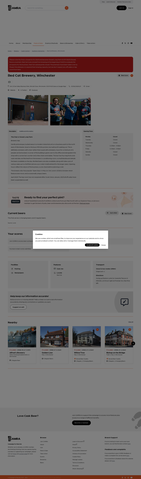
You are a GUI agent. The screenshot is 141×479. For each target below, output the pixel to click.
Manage (103, 245)
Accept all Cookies (92, 245)
